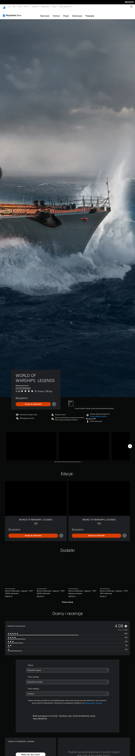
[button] (98, 414)
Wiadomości (45, 6)
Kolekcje (56, 13)
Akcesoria (35, 6)
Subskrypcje (77, 13)
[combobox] (67, 668)
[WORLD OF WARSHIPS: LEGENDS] (31, 444)
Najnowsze (44, 13)
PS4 (19, 6)
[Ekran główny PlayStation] (4, 6)
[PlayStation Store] (12, 13)
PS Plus (26, 6)
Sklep (54, 6)
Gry (9, 6)
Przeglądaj (90, 13)
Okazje (66, 13)
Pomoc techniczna (64, 6)
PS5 (14, 6)
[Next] (130, 444)
